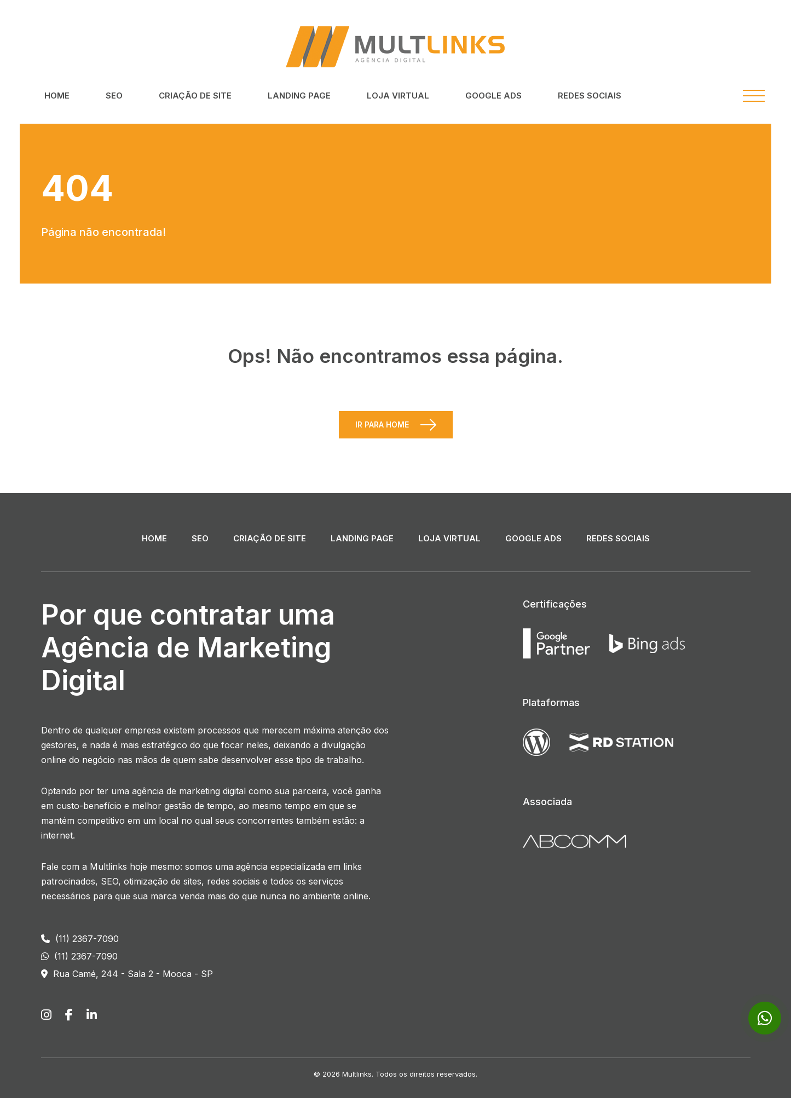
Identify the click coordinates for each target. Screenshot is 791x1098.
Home (57, 95)
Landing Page (299, 95)
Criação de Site (195, 95)
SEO (114, 95)
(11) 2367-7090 (80, 938)
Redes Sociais (589, 95)
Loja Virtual (398, 95)
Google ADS (493, 95)
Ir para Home (382, 424)
